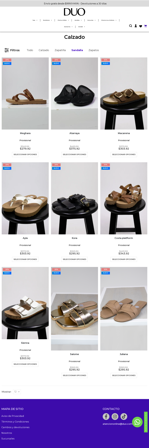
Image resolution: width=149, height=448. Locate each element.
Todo (30, 50)
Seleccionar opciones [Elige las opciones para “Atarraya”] (74, 154)
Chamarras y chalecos (108, 20)
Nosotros (6, 432)
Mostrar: (6, 391)
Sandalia (77, 50)
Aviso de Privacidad (12, 416)
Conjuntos (91, 20)
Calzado (81, 27)
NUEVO (7, 63)
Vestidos (78, 20)
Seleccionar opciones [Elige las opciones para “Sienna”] (25, 364)
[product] (25, 93)
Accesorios (68, 27)
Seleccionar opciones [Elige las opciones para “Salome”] (74, 375)
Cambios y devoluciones (15, 427)
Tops (34, 20)
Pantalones (47, 20)
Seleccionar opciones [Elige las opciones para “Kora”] (74, 259)
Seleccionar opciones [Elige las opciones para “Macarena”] (123, 154)
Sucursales (8, 438)
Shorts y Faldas (63, 20)
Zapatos (94, 50)
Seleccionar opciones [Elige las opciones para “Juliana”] (123, 375)
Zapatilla (60, 50)
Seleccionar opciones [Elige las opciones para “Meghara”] (25, 154)
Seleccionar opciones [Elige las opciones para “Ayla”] (25, 259)
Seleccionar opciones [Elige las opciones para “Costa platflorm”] (123, 259)
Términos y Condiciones (15, 421)
